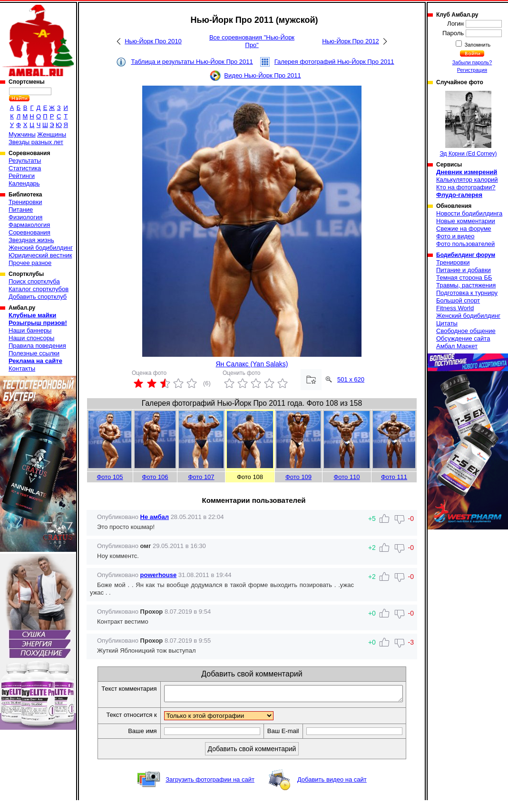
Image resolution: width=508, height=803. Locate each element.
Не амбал (154, 516)
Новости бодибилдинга (469, 213)
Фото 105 (110, 476)
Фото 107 (201, 476)
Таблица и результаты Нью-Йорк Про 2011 (192, 61)
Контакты (22, 368)
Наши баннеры (30, 330)
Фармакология (29, 224)
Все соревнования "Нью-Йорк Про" (251, 41)
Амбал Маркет (457, 346)
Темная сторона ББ (464, 277)
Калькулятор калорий (467, 179)
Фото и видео (455, 236)
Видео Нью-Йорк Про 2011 (262, 75)
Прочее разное (30, 262)
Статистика (25, 168)
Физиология (25, 217)
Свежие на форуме (463, 228)
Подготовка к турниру (467, 292)
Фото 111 (394, 476)
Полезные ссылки (34, 353)
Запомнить (477, 45)
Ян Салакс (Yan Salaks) (251, 364)
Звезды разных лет (36, 142)
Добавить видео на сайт (332, 782)
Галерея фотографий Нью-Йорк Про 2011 (334, 61)
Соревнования (29, 232)
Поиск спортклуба (34, 281)
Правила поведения (37, 345)
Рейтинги (22, 175)
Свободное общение (466, 330)
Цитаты (447, 323)
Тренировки (25, 202)
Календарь (24, 183)
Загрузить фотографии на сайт (210, 782)
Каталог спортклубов (38, 289)
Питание (21, 209)
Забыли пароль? (472, 62)
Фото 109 (298, 476)
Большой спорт (458, 300)
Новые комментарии (465, 221)
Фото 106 (155, 476)
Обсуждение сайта (463, 338)
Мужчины (22, 134)
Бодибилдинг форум (465, 255)
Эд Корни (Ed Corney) (468, 124)
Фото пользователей (465, 243)
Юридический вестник (40, 255)
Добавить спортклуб (38, 296)
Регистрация (472, 70)
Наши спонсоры (31, 338)
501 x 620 (350, 379)
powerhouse (158, 574)
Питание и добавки (463, 270)
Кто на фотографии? (466, 187)
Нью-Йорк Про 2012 (350, 41)
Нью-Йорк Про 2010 (153, 41)
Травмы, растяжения (466, 285)
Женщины (51, 134)
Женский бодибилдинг (41, 247)
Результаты (25, 160)
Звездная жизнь (31, 240)
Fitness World (455, 308)
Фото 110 (346, 476)
